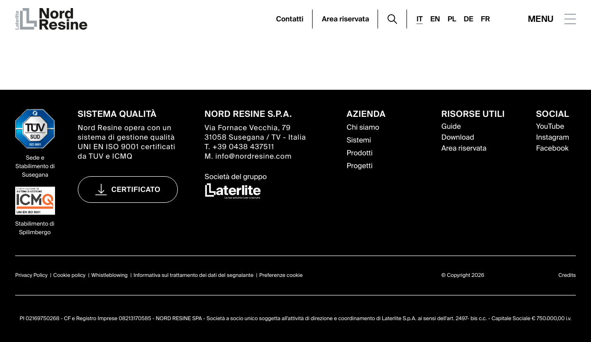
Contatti (290, 19)
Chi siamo (363, 127)
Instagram (552, 137)
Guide (451, 126)
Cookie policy (69, 275)
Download (458, 137)
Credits (567, 275)
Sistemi (359, 140)
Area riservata (345, 19)
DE (468, 19)
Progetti (360, 166)
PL (452, 19)
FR (485, 19)
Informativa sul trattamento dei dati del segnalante (193, 275)
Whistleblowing (110, 275)
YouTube (550, 126)
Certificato (136, 189)
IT (419, 19)
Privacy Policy (31, 275)
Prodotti (360, 153)
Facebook (552, 148)
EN (435, 19)
